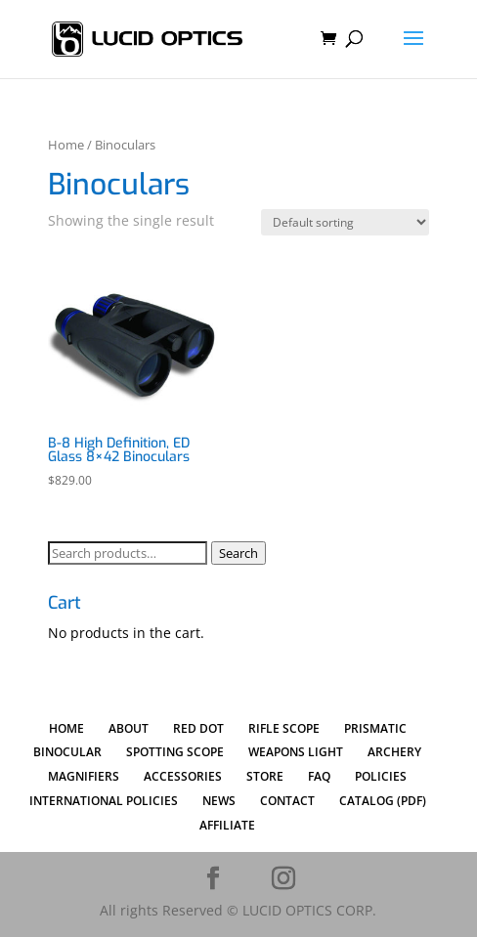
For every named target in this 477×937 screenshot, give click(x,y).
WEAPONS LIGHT (295, 752)
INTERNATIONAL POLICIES (103, 800)
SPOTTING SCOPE (175, 752)
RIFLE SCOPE (284, 728)
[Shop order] (345, 222)
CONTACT (287, 800)
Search (238, 553)
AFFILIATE (227, 825)
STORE (264, 776)
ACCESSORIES (183, 776)
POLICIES (381, 776)
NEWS (219, 800)
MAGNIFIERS (83, 776)
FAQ (319, 776)
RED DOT (198, 728)
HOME (66, 728)
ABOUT (128, 728)
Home (66, 144)
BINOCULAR (67, 752)
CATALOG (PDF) (382, 800)
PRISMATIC (375, 728)
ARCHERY (394, 752)
